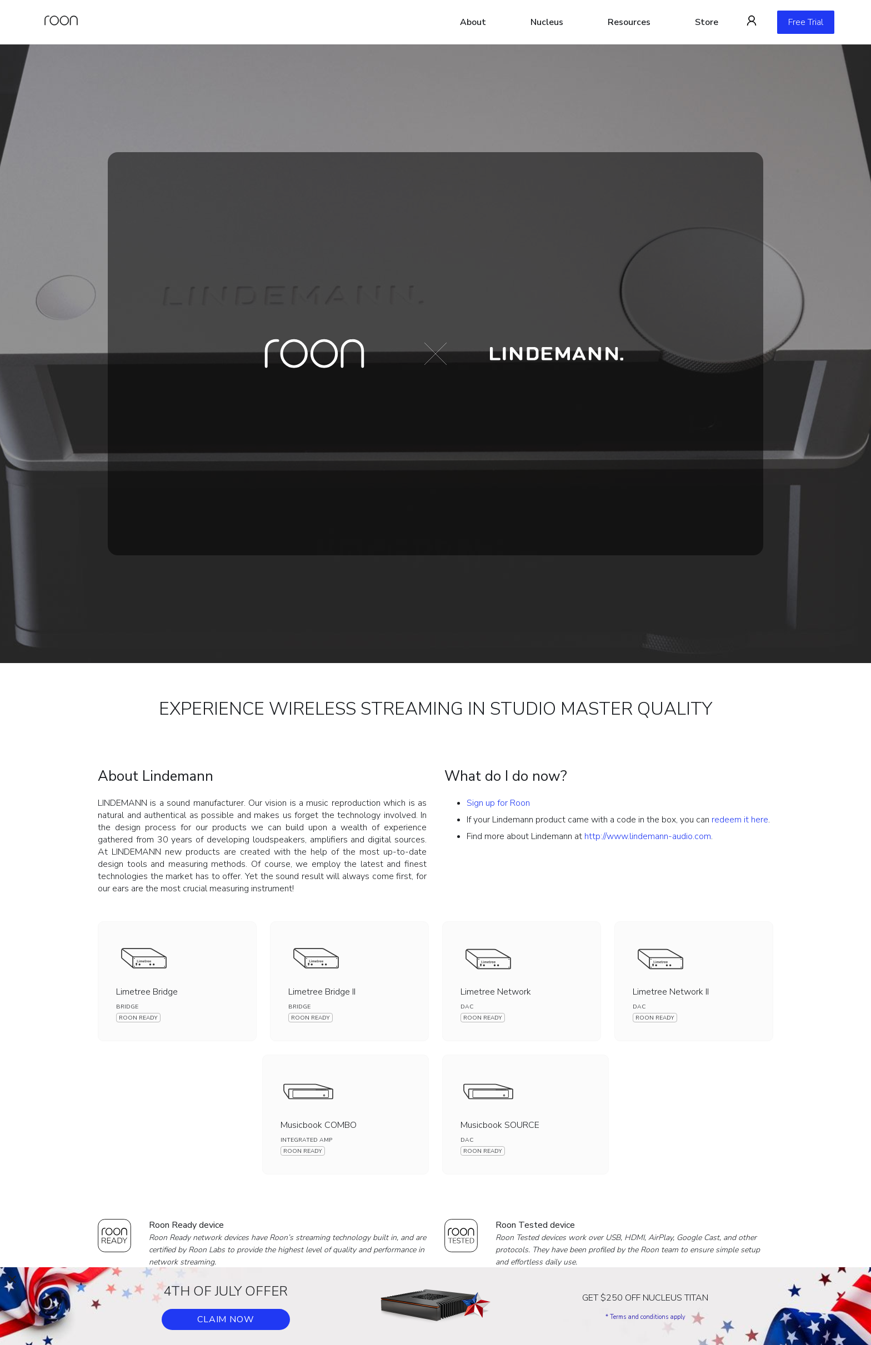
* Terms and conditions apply (645, 1317)
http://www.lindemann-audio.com (647, 836)
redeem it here (740, 820)
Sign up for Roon (498, 803)
